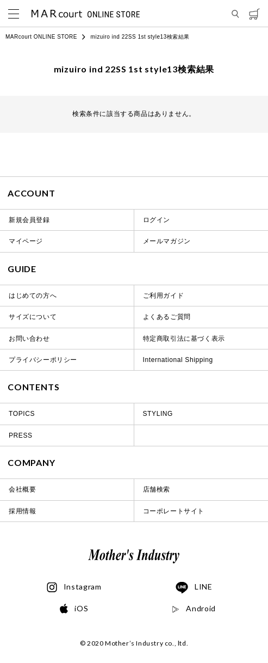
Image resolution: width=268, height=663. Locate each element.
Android (194, 608)
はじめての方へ (33, 295)
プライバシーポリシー (43, 360)
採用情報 (22, 511)
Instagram (74, 587)
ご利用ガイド (163, 295)
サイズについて (33, 317)
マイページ (26, 241)
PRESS (21, 435)
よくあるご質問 (167, 317)
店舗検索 (156, 489)
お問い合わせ (29, 338)
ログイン (156, 220)
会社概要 (22, 489)
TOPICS (22, 414)
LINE (194, 587)
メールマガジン (167, 241)
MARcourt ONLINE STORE (41, 37)
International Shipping (178, 360)
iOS (74, 608)
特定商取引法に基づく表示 (184, 338)
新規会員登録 (29, 220)
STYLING (158, 414)
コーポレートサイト (173, 511)
